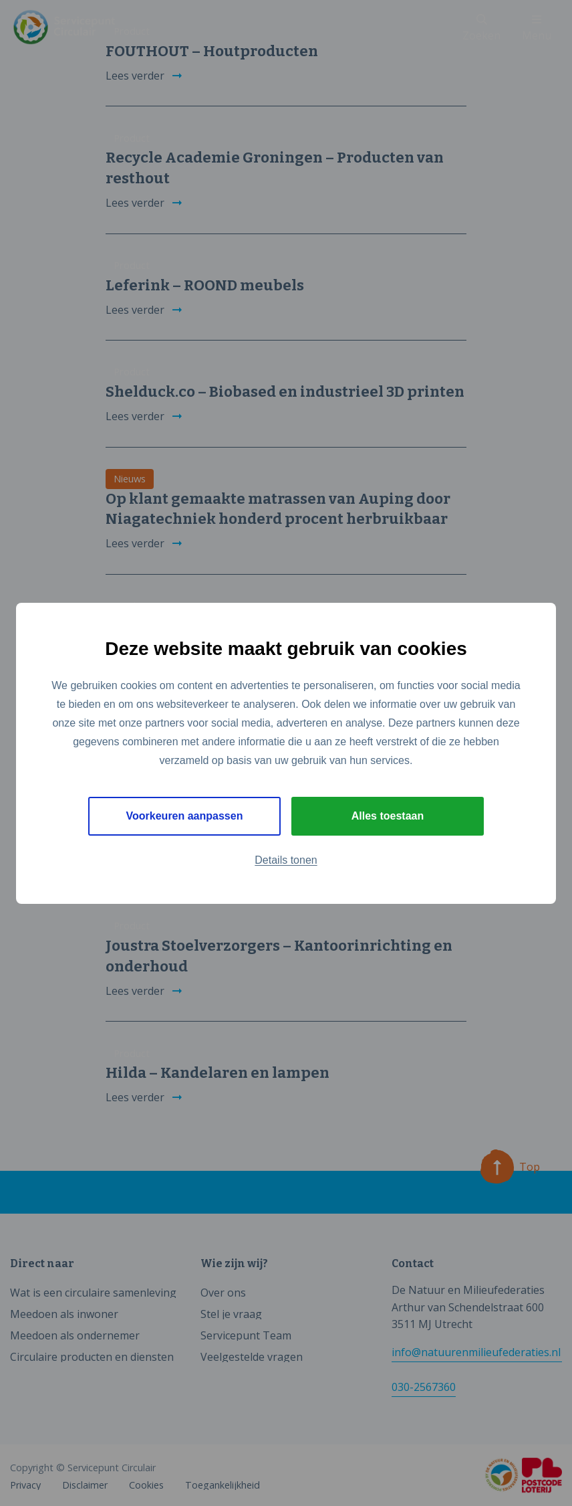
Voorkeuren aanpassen (184, 816)
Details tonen (286, 860)
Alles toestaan (387, 816)
